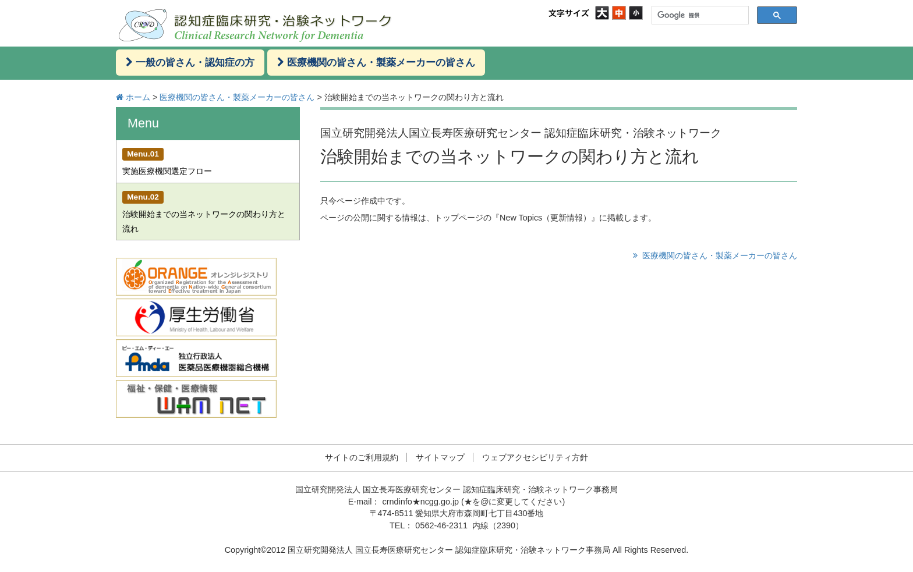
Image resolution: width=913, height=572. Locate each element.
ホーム (138, 97)
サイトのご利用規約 (361, 457)
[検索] (699, 15)
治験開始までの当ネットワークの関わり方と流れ (203, 212)
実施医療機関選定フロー (167, 162)
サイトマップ (440, 457)
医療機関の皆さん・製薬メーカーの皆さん (237, 97)
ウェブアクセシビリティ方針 (535, 457)
